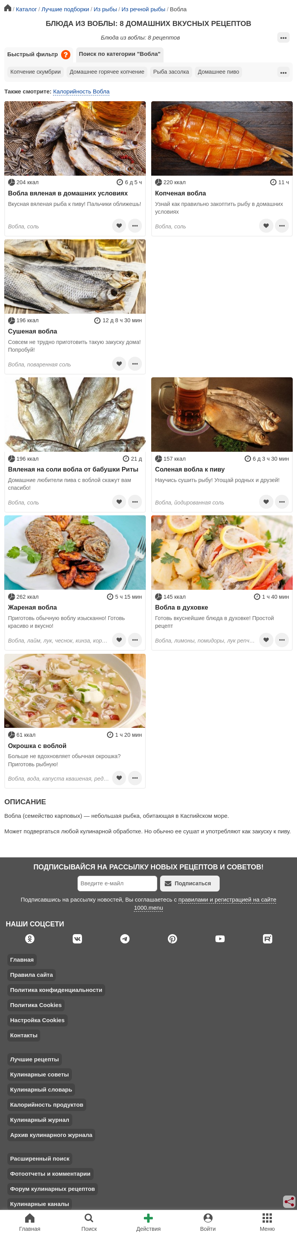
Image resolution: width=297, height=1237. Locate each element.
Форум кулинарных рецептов (52, 1188)
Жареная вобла (32, 607)
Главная (22, 959)
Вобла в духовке (181, 607)
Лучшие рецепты (34, 1059)
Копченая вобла (180, 193)
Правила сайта (31, 974)
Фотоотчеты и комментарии (50, 1173)
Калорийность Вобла (81, 91)
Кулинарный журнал (39, 1119)
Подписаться (188, 883)
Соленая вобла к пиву (190, 469)
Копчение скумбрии (35, 72)
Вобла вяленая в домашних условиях (68, 193)
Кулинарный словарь (41, 1089)
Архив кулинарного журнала (51, 1135)
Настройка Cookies (37, 1020)
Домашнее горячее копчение (107, 72)
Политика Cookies (35, 1005)
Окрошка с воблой (37, 745)
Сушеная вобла (32, 331)
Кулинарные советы (39, 1074)
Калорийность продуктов (46, 1104)
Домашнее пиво (218, 72)
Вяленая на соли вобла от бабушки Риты (73, 469)
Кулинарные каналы (39, 1204)
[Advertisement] (221, 293)
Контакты (24, 1035)
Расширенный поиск (39, 1158)
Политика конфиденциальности (56, 989)
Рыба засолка (171, 72)
